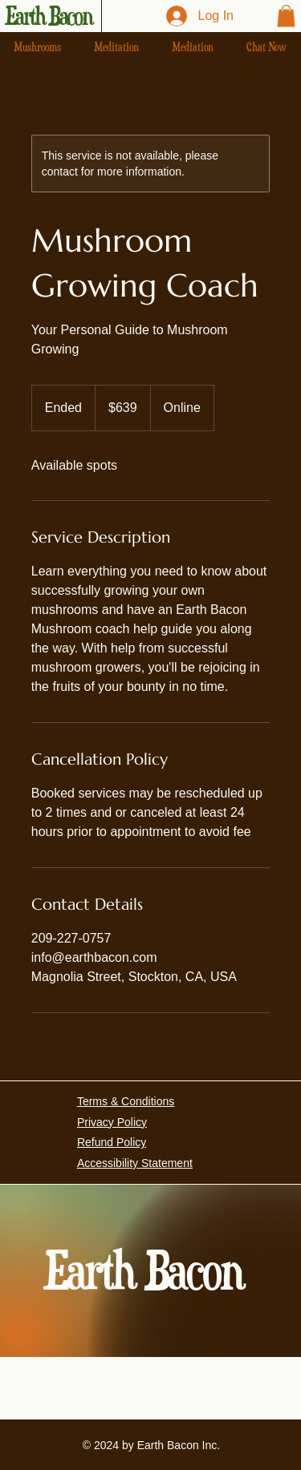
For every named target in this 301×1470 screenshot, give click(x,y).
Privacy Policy (112, 1122)
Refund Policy (111, 1142)
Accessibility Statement (135, 1163)
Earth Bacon (48, 16)
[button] (286, 15)
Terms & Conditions (125, 1101)
